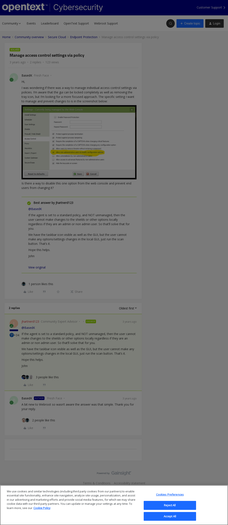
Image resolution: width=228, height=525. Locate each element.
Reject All (170, 509)
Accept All (170, 520)
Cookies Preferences (170, 498)
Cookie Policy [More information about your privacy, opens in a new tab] (41, 512)
